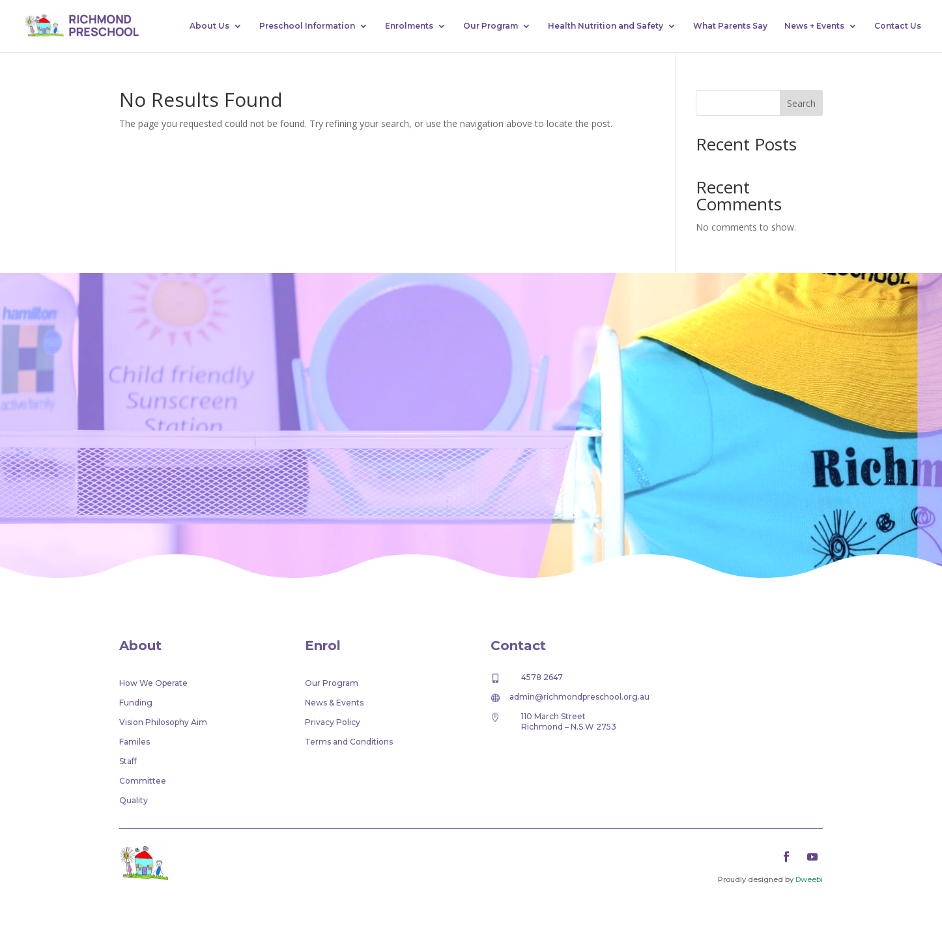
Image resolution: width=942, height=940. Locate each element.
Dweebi (809, 879)
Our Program (490, 26)
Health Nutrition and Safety (605, 26)
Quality (133, 800)
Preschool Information (307, 26)
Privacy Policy (332, 722)
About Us (209, 26)
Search (801, 103)
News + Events (814, 26)
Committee (142, 781)
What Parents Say (730, 26)
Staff (128, 761)
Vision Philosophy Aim (163, 722)
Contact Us (897, 26)
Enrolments (409, 26)
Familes (134, 742)
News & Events (334, 702)
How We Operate (153, 683)
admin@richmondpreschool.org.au (579, 697)
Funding (135, 702)
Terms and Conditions (349, 742)
